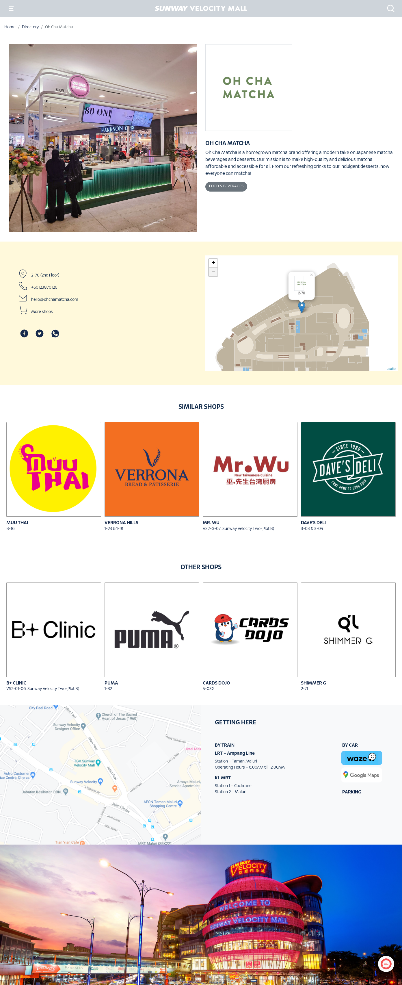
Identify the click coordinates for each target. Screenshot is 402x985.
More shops (42, 312)
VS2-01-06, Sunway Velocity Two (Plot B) (42, 689)
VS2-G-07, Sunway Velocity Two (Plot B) (238, 529)
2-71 (304, 689)
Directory (30, 27)
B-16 (10, 529)
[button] (389, 8)
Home (10, 27)
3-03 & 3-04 (312, 529)
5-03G (209, 689)
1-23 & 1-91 (114, 529)
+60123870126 (44, 288)
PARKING (351, 792)
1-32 (108, 689)
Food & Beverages (226, 186)
